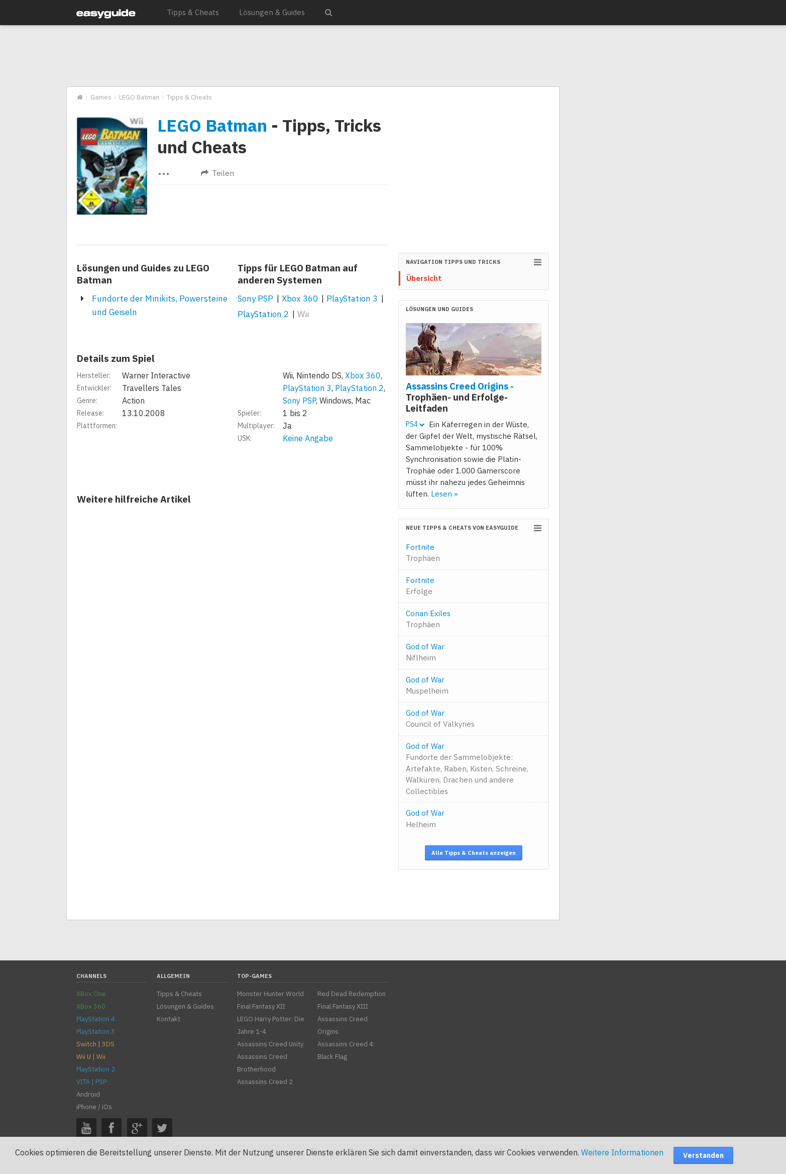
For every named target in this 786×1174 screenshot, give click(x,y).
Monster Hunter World (270, 994)
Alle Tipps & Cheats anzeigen (473, 852)
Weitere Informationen (622, 1152)
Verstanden (703, 1155)
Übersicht (423, 278)
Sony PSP (255, 298)
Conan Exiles (428, 619)
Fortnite (423, 552)
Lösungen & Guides (272, 12)
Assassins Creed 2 (265, 1082)
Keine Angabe (308, 438)
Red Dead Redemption (351, 994)
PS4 (415, 424)
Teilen (217, 173)
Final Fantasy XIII (342, 1006)
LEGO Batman (212, 125)
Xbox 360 (300, 298)
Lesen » (444, 494)
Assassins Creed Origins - (460, 397)
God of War (425, 652)
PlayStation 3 (352, 298)
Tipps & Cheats (193, 12)
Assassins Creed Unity (270, 1044)
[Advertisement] (312, 56)
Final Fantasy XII (261, 1006)
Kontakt (168, 1019)
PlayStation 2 (263, 314)
